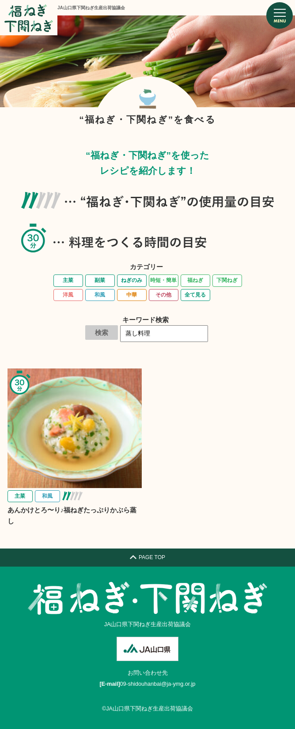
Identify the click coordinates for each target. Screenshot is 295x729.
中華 (131, 295)
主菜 (68, 280)
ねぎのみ (131, 280)
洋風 (68, 295)
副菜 (100, 280)
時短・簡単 (163, 280)
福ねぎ (195, 280)
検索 (101, 332)
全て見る (195, 295)
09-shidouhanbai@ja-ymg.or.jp (158, 684)
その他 (163, 295)
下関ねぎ (227, 280)
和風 (100, 295)
